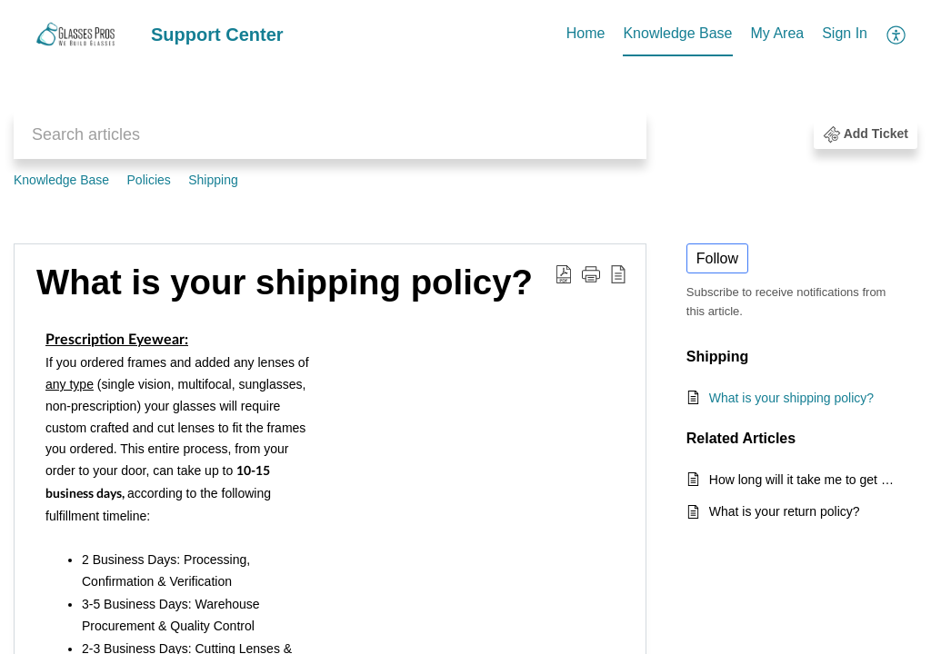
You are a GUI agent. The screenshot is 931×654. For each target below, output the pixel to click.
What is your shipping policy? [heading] (284, 282)
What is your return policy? (784, 511)
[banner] (465, 101)
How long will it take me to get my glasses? (804, 479)
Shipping (213, 180)
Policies (149, 180)
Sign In (844, 33)
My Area (778, 33)
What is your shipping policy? (791, 398)
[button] (896, 34)
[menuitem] (586, 34)
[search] (330, 135)
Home (586, 33)
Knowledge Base (677, 33)
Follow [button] (717, 258)
